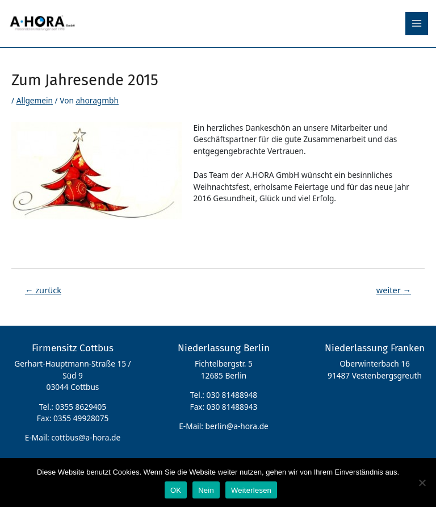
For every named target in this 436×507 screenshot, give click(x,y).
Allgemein (34, 100)
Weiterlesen (251, 490)
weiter (393, 290)
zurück (43, 290)
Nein (206, 490)
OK (175, 490)
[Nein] (421, 482)
